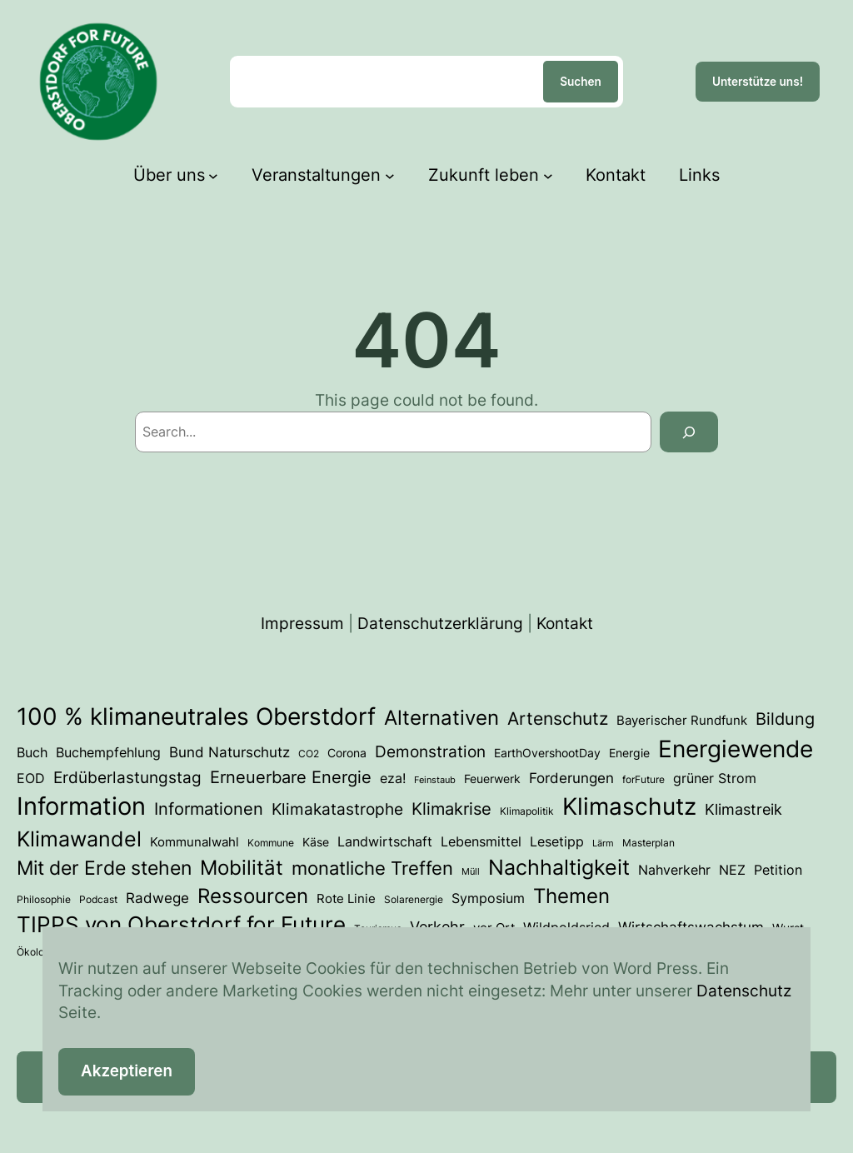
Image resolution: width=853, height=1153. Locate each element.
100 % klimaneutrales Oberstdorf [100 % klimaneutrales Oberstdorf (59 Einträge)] (196, 716)
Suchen (580, 81)
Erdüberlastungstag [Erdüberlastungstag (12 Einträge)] (127, 777)
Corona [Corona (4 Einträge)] (347, 753)
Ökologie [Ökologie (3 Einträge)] (37, 952)
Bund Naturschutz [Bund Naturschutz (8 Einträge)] (229, 752)
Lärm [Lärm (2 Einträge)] (603, 843)
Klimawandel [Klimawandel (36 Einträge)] (79, 838)
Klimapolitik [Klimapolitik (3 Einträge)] (527, 811)
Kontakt (564, 623)
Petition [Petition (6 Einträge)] (778, 870)
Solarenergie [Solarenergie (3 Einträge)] (413, 899)
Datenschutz (743, 991)
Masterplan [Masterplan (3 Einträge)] (648, 842)
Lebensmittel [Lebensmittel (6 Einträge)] (481, 842)
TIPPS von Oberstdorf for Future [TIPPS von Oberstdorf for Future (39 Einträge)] (181, 924)
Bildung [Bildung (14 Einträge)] (785, 719)
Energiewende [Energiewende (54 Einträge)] (735, 749)
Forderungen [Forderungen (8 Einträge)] (571, 778)
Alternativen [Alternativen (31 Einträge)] (441, 717)
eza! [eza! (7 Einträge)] (393, 778)
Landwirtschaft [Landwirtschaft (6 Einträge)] (384, 842)
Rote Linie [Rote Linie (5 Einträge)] (346, 898)
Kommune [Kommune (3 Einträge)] (270, 842)
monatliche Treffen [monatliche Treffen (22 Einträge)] (372, 867)
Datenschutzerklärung (440, 623)
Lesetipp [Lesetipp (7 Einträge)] (557, 841)
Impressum (302, 623)
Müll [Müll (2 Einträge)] (470, 871)
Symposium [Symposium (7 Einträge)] (488, 898)
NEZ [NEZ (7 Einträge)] (732, 869)
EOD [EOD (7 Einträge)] (31, 778)
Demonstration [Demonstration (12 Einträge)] (430, 751)
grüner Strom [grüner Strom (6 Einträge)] (714, 778)
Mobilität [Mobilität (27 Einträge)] (241, 868)
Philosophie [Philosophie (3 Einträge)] (44, 899)
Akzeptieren (126, 1071)
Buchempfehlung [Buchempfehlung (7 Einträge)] (108, 752)
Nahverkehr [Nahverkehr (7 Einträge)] (674, 869)
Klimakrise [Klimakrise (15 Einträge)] (451, 808)
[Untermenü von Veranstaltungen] (390, 175)
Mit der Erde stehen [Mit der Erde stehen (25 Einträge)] (104, 868)
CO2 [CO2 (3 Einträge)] (308, 753)
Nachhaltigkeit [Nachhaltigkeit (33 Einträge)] (559, 867)
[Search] (689, 432)
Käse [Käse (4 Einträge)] (315, 842)
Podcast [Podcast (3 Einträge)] (98, 899)
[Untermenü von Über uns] (213, 175)
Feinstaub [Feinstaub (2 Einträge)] (435, 780)
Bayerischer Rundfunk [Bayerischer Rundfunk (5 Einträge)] (681, 720)
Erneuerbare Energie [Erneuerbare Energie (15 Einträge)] (291, 776)
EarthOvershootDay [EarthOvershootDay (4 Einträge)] (547, 753)
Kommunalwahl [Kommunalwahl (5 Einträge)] (194, 842)
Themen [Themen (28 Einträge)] (571, 896)
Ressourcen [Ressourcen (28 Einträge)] (252, 896)
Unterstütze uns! (757, 81)
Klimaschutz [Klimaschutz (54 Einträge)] (629, 806)
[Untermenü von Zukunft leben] (548, 175)
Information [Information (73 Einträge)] (81, 806)
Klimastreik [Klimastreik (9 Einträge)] (743, 809)
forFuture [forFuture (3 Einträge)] (643, 779)
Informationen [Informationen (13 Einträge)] (208, 809)
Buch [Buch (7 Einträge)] (32, 752)
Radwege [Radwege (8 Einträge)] (157, 898)
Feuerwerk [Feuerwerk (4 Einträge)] (492, 779)
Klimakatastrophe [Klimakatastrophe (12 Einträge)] (337, 809)
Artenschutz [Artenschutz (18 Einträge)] (557, 718)
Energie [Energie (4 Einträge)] (629, 753)
